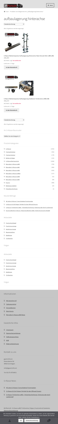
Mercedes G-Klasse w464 (13, 176)
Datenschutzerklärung (13, 333)
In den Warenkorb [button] (11, 67)
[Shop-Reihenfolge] (14, 24)
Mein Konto (10, 311)
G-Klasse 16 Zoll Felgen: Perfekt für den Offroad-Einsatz (22, 204)
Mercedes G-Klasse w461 (13, 167)
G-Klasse (8, 149)
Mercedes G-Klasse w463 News (15, 315)
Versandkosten (17, 60)
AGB (7, 340)
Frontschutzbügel (11, 223)
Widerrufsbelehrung (12, 344)
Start (7, 11)
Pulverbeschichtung (11, 189)
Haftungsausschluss (12, 337)
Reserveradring (10, 232)
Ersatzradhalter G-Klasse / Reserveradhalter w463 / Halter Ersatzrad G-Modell (28, 210)
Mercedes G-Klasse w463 (13, 170)
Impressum (9, 330)
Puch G (8, 183)
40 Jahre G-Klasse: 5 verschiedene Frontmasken (19, 201)
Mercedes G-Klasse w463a (13, 173)
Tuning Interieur (10, 155)
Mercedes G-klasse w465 (13, 179)
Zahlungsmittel (11, 304)
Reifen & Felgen (10, 158)
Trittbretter (9, 238)
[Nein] (56, 418)
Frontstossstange (11, 226)
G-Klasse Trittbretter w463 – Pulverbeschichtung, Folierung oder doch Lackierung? (29, 207)
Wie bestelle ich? (11, 301)
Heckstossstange (11, 229)
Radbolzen (9, 235)
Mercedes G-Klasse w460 (13, 164)
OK (21, 420)
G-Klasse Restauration (12, 161)
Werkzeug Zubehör (11, 186)
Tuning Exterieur (10, 152)
